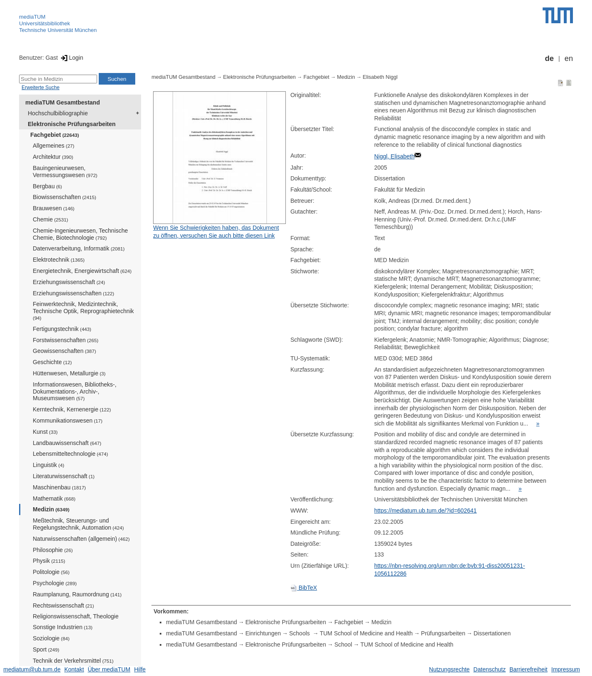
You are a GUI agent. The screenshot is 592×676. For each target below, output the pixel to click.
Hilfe (140, 669)
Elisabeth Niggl (380, 77)
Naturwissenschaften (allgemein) (81, 538)
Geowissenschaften (64, 351)
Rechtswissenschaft (63, 605)
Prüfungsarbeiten (443, 633)
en (569, 58)
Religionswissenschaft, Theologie (76, 616)
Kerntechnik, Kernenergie (72, 409)
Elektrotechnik (59, 259)
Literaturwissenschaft (64, 476)
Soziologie (51, 638)
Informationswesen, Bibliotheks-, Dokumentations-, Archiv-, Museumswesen (75, 391)
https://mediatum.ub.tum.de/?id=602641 (425, 510)
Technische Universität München (58, 30)
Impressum (565, 669)
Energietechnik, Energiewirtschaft (82, 270)
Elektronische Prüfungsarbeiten (72, 124)
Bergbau (47, 186)
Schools (300, 633)
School (343, 644)
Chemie (50, 219)
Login (71, 57)
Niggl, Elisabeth (394, 156)
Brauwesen (54, 208)
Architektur (53, 156)
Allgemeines (53, 145)
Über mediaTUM (109, 669)
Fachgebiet (54, 134)
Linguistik (48, 465)
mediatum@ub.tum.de (32, 669)
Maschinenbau (59, 487)
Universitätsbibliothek (44, 23)
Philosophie (53, 550)
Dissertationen (492, 633)
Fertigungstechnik (62, 329)
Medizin (51, 509)
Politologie (51, 572)
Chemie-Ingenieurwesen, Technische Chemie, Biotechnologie (80, 234)
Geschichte (52, 362)
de (549, 58)
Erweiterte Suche (40, 87)
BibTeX (303, 587)
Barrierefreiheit (528, 669)
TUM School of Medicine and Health (366, 633)
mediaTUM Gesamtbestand (62, 102)
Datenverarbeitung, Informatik (78, 248)
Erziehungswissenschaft (69, 282)
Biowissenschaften (64, 197)
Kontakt (74, 669)
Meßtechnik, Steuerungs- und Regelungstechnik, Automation (78, 524)
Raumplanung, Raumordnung (77, 594)
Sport (46, 649)
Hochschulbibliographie (58, 113)
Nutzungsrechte (449, 669)
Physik (49, 560)
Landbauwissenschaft (67, 443)
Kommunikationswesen (67, 420)
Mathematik (54, 498)
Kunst (45, 431)
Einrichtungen (263, 633)
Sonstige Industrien (63, 627)
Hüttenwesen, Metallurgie (69, 373)
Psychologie (55, 583)
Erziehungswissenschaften (73, 293)
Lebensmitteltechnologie (70, 453)
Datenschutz (489, 669)
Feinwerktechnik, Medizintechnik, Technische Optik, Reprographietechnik (83, 311)
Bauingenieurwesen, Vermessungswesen (65, 171)
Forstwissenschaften (65, 340)
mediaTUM (32, 17)
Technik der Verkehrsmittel (73, 660)
